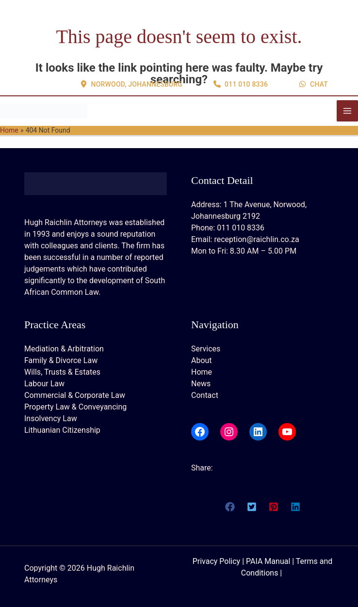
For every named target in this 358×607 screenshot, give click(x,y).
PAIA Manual (268, 561)
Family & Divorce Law (61, 360)
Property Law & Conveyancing (75, 406)
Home (201, 372)
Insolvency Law (50, 418)
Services (205, 348)
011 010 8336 (240, 227)
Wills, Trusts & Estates (62, 372)
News (201, 383)
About (201, 360)
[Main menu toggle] (347, 110)
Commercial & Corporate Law (74, 395)
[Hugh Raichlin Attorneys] (43, 110)
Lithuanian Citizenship (62, 430)
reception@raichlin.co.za (256, 239)
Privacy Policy (217, 561)
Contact (204, 395)
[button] (131, 47)
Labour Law (44, 383)
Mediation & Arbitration (64, 348)
